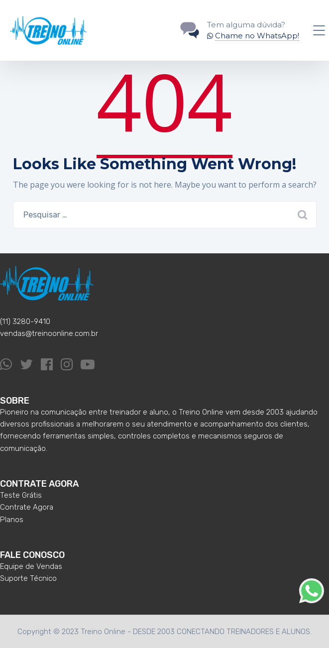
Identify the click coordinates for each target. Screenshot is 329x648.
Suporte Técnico (28, 578)
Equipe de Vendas (31, 566)
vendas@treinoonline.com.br (49, 333)
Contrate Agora (26, 507)
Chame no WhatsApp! (257, 35)
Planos (11, 519)
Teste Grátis (21, 495)
